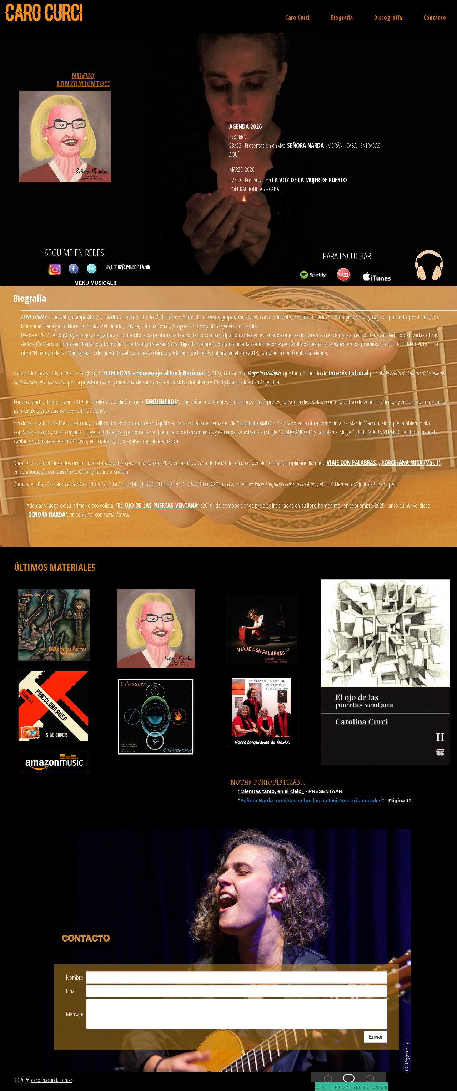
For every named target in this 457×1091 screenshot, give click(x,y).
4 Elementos (343, 484)
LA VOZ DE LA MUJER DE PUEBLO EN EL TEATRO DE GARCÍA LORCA (154, 484)
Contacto (434, 17)
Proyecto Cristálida (103, 432)
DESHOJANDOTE (296, 432)
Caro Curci (297, 17)
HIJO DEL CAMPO (255, 423)
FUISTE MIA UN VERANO (377, 432)
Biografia (342, 17)
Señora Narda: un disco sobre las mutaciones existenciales (310, 800)
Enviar (375, 1037)
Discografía (388, 17)
